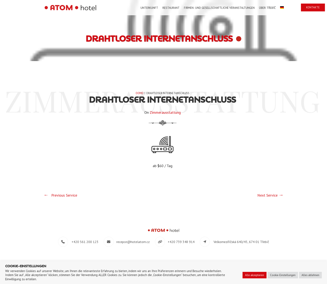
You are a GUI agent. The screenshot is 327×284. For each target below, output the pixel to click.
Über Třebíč (267, 8)
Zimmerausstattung (165, 112)
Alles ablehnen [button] (310, 275)
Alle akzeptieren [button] (254, 275)
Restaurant (171, 8)
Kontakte (313, 7)
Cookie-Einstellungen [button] (283, 275)
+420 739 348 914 (181, 242)
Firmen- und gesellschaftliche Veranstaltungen (219, 8)
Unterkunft (149, 8)
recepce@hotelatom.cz (133, 242)
